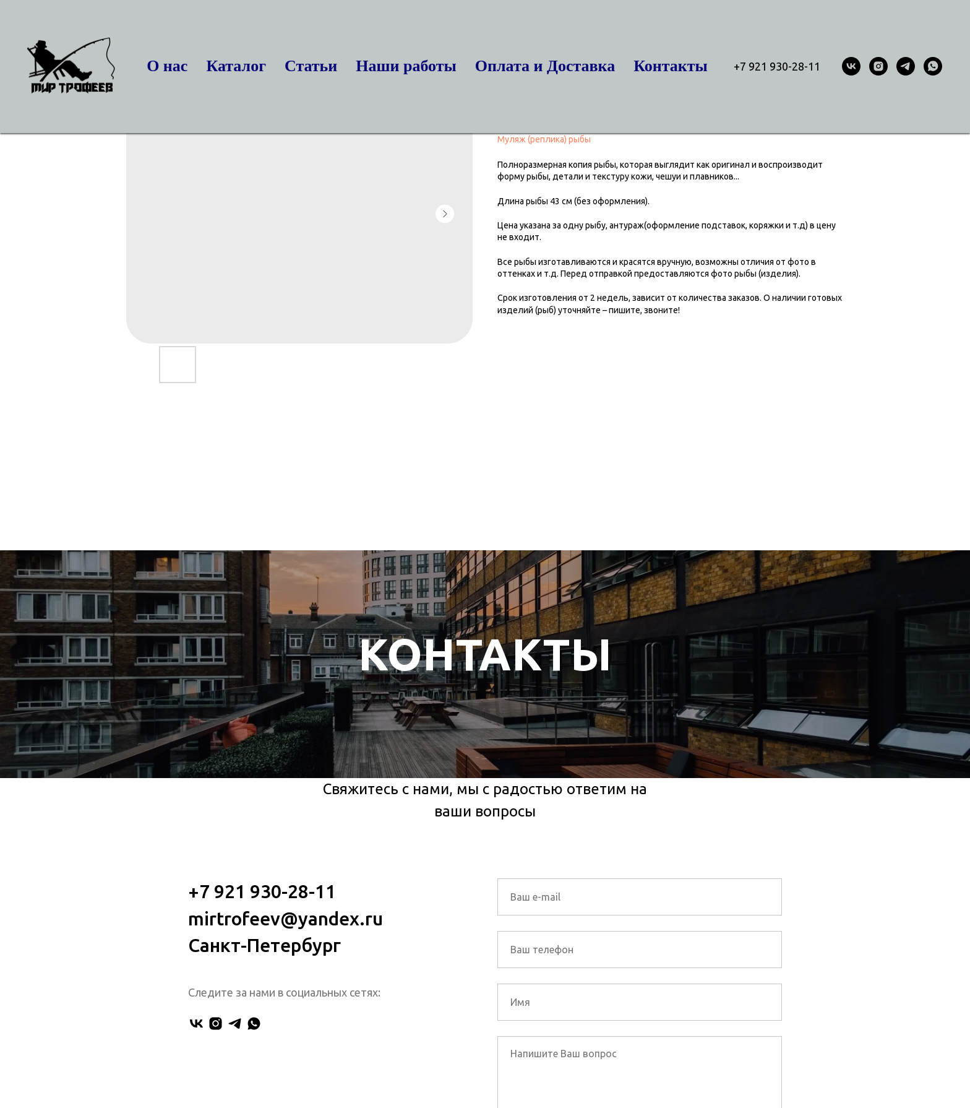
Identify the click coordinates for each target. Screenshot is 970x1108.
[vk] (851, 66)
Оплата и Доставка (545, 66)
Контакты (670, 66)
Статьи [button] (311, 66)
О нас (167, 66)
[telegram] (905, 66)
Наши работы (406, 66)
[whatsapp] (933, 66)
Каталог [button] (236, 66)
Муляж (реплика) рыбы (544, 139)
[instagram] (878, 66)
